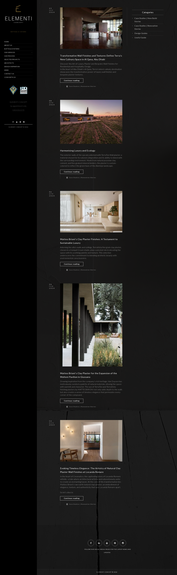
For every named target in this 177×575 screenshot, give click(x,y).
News (6, 70)
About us (8, 45)
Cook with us (10, 77)
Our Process (9, 56)
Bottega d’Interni (11, 49)
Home (6, 41)
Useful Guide (140, 37)
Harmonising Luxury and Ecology (77, 150)
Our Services (9, 52)
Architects (9, 63)
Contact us (9, 73)
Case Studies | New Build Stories (145, 20)
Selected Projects (12, 59)
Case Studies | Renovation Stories (82, 86)
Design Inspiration (12, 66)
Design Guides (141, 33)
